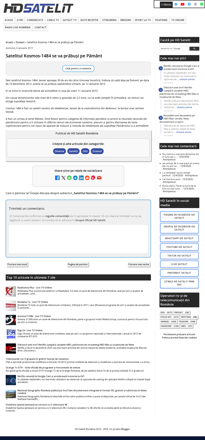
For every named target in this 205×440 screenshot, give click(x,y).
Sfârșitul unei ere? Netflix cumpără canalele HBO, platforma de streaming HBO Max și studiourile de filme (76, 344)
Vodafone (166, 326)
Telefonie (161, 20)
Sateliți (73, 151)
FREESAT (178, 312)
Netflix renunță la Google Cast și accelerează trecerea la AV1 (51, 376)
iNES (183, 326)
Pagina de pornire (78, 264)
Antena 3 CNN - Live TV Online (34, 316)
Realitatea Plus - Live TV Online (35, 287)
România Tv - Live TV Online (33, 302)
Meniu (166, 4)
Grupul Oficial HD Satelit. (90, 220)
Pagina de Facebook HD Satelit (179, 216)
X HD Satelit (179, 264)
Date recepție (89, 20)
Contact (41, 27)
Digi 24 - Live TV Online (30, 330)
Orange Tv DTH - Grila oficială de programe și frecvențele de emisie (43, 367)
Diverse (59, 151)
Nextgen (186, 317)
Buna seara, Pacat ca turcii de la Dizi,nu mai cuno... (179, 187)
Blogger (125, 429)
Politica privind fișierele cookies (179, 337)
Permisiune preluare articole (179, 334)
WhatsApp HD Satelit (179, 238)
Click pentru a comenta (78, 68)
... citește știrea (186, 79)
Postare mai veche (139, 264)
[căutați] (173, 48)
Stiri (85, 151)
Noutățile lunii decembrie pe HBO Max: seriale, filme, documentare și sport (177, 118)
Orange (165, 321)
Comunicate (35, 20)
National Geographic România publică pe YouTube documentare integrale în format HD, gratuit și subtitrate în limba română (82, 392)
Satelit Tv (70, 20)
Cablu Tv (53, 20)
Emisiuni (125, 20)
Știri (20, 20)
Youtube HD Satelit (179, 247)
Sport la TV (143, 20)
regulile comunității (57, 216)
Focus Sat (166, 317)
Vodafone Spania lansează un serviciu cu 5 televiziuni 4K (36, 404)
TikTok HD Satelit (179, 255)
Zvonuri (97, 151)
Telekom (183, 321)
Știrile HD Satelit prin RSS (179, 283)
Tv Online (177, 20)
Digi (163, 312)
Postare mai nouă (17, 264)
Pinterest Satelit (179, 272)
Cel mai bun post (171, 179)
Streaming (109, 20)
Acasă (9, 20)
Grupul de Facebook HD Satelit (179, 228)
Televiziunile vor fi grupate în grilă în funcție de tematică (37, 358)
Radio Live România (18, 27)
